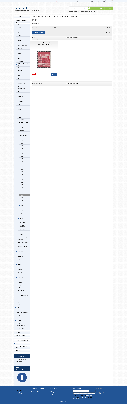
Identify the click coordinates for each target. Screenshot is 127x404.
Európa (18, 24)
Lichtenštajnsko (21, 88)
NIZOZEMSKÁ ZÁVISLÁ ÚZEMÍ (23, 243)
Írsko (19, 75)
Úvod (33, 16)
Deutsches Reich (23, 135)
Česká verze (109, 1)
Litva (19, 91)
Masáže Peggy (63, 401)
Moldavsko (20, 106)
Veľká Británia (21, 290)
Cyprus (19, 86)
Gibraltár (20, 68)
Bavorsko (22, 130)
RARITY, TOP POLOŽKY (22, 340)
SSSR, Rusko (20, 275)
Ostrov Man (20, 251)
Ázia (18, 307)
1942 (22, 200)
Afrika (18, 302)
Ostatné (21, 234)
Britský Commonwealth (22, 323)
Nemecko (20, 112)
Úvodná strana (20, 16)
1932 (22, 174)
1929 (22, 166)
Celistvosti (18, 343)
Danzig (21, 132)
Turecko (19, 285)
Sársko (21, 218)
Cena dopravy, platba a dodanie (78, 1)
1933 (22, 177)
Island (19, 78)
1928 (22, 164)
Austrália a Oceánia (21, 310)
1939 (22, 192)
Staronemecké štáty (23, 125)
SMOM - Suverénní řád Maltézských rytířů (23, 296)
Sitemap (52, 394)
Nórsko (19, 249)
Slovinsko (20, 272)
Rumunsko (20, 262)
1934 (22, 179)
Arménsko (20, 35)
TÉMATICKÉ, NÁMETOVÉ (22, 318)
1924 (22, 153)
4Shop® (78, 397)
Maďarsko (20, 99)
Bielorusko (20, 43)
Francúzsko (20, 61)
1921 (22, 145)
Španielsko (20, 277)
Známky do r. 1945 (21, 325)
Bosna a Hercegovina (22, 45)
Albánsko (20, 30)
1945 (22, 208)
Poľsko (19, 254)
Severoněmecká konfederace (23, 221)
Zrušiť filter (108, 33)
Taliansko (20, 81)
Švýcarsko (20, 282)
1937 (22, 187)
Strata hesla (53, 393)
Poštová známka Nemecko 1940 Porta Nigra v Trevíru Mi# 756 (44, 44)
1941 (22, 197)
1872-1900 (23, 138)
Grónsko (20, 70)
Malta (19, 104)
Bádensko (22, 127)
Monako (19, 109)
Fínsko (19, 58)
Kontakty (90, 1)
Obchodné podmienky (98, 1)
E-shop (74, 395)
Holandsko (20, 239)
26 (34, 39)
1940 (22, 195)
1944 (22, 205)
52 (36, 39)
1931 (22, 171)
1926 (22, 158)
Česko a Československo (22, 312)
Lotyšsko (20, 94)
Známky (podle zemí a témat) (22, 21)
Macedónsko (21, 101)
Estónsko (20, 53)
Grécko (19, 264)
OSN (19, 293)
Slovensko (20, 269)
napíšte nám (19, 361)
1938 (22, 190)
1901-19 (22, 140)
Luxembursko (21, 96)
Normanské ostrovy (22, 246)
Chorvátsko (20, 73)
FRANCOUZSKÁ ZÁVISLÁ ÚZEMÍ (23, 64)
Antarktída (19, 315)
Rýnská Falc (22, 210)
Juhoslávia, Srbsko (22, 83)
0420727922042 (99, 390)
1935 (22, 182)
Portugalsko (20, 256)
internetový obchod (81, 395)
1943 (22, 203)
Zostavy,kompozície (21, 338)
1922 (22, 148)
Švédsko (20, 280)
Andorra (20, 32)
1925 (22, 156)
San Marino (20, 267)
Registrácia (52, 391)
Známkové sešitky (20, 335)
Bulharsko (20, 48)
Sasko (21, 216)
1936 (22, 184)
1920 (22, 143)
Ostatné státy (21, 299)
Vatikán (19, 288)
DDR (20, 117)
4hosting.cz (90, 397)
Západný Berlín (22, 119)
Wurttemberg (23, 232)
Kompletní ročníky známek (20, 331)
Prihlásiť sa (52, 390)
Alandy (19, 27)
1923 (22, 151)
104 (38, 39)
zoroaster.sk (21, 8)
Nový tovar (19, 350)
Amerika (18, 305)
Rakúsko (19, 259)
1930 (22, 169)
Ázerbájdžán (20, 37)
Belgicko (20, 40)
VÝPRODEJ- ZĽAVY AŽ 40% (21, 346)
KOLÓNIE (19, 320)
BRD (20, 114)
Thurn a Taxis (23, 229)
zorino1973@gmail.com (100, 394)
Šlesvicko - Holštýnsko (22, 225)
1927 (22, 161)
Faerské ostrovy (21, 56)
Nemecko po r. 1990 (23, 122)
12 (33, 39)
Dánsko (19, 50)
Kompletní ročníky (23, 237)
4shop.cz (81, 398)
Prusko (21, 213)
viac (39, 47)
